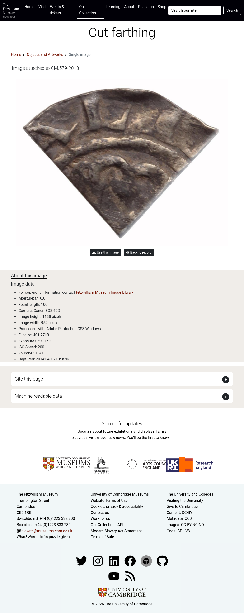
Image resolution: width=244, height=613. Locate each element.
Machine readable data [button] (38, 396)
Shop (162, 7)
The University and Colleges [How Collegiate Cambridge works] (190, 494)
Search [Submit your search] (232, 10)
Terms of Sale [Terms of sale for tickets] (102, 537)
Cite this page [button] (29, 379)
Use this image (105, 252)
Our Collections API (107, 524)
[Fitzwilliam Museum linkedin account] (130, 560)
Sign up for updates (122, 423)
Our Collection (87, 10)
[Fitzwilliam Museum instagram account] (98, 560)
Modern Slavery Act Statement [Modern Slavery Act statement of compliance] (116, 531)
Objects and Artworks (45, 54)
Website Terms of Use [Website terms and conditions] (109, 500)
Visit (42, 7)
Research (146, 7)
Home (30, 6)
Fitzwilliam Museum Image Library (105, 292)
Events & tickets (57, 10)
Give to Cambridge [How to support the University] (182, 506)
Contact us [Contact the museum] (100, 512)
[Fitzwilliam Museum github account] (162, 560)
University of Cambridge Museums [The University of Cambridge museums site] (120, 494)
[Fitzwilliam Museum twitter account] (82, 560)
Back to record (138, 252)
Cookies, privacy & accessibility (117, 506)
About (129, 7)
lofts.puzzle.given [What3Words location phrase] (55, 537)
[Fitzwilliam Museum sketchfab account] (147, 560)
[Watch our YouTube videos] (114, 576)
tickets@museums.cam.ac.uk (47, 531)
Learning (113, 7)
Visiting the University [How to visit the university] (185, 500)
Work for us (100, 518)
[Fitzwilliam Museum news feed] (130, 576)
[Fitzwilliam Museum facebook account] (114, 560)
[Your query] (194, 10)
